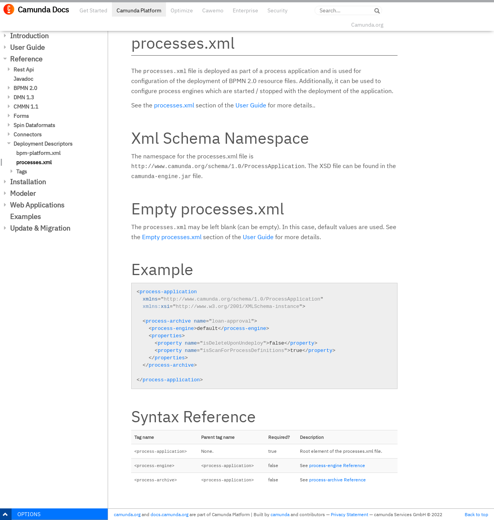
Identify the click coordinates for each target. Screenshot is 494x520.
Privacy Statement (349, 514)
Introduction (29, 35)
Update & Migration (40, 228)
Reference (26, 58)
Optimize (182, 10)
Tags (21, 171)
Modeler (23, 193)
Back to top (476, 514)
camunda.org (127, 514)
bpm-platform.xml (38, 153)
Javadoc (23, 78)
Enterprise (245, 10)
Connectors (28, 134)
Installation (28, 181)
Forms (21, 115)
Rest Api (24, 69)
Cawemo (212, 10)
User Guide (27, 47)
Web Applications (37, 205)
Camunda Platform (139, 10)
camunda (280, 514)
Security (277, 10)
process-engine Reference (337, 465)
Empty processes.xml (171, 237)
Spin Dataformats (34, 125)
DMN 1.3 (24, 97)
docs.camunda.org (169, 514)
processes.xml (34, 162)
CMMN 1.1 (26, 106)
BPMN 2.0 (25, 88)
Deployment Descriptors (43, 143)
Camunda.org (367, 24)
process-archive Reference (337, 480)
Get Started (93, 10)
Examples (25, 216)
